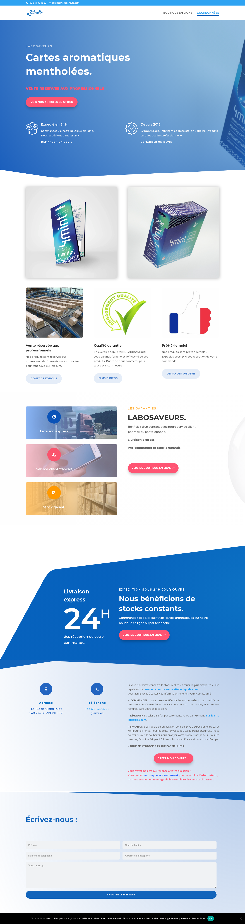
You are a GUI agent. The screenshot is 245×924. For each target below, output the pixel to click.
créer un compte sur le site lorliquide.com (171, 689)
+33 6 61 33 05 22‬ (97, 709)
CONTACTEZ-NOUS (43, 378)
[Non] (240, 918)
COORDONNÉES (208, 12)
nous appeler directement (161, 775)
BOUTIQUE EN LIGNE (177, 12)
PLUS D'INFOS (108, 378)
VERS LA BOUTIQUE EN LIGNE (151, 468)
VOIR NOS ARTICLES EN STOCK (51, 102)
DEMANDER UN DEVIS (57, 142)
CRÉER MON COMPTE (172, 758)
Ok (210, 918)
